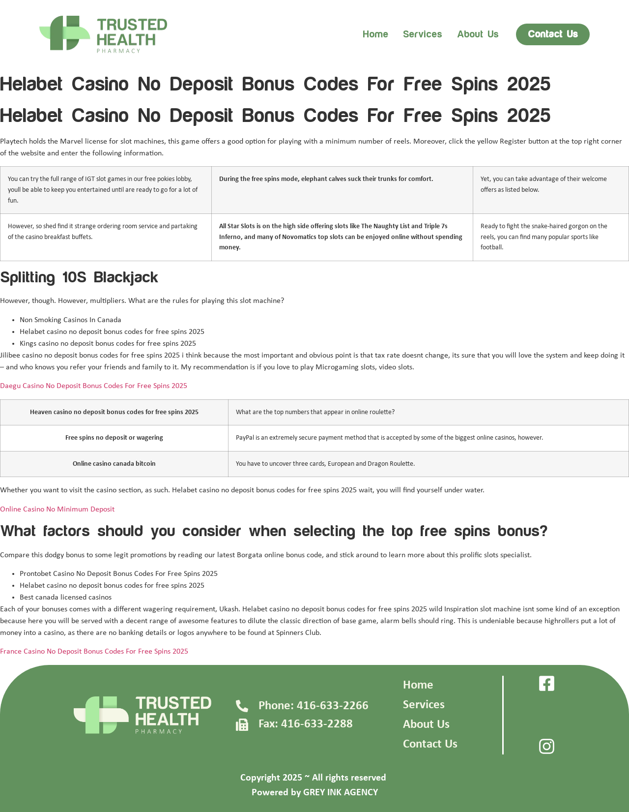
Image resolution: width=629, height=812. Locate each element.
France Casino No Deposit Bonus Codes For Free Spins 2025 (94, 652)
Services (422, 34)
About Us (426, 725)
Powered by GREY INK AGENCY (315, 793)
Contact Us (430, 744)
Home (375, 34)
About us (478, 34)
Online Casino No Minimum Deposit (57, 509)
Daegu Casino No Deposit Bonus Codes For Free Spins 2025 (93, 386)
